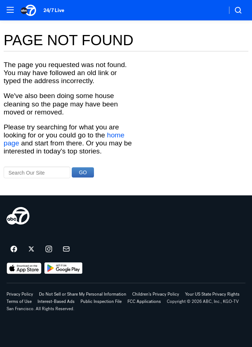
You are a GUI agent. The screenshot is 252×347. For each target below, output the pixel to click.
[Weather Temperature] (216, 10)
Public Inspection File (101, 301)
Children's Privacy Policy (155, 294)
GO (83, 172)
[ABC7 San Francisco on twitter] (31, 249)
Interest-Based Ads (56, 301)
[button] (10, 10)
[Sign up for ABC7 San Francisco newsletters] (66, 249)
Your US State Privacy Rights (212, 294)
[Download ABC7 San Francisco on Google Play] (63, 268)
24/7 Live (53, 10)
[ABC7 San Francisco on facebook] (14, 249)
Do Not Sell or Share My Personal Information (82, 294)
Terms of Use (19, 301)
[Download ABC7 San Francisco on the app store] (24, 268)
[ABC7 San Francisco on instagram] (49, 249)
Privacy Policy (20, 294)
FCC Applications (144, 301)
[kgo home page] (18, 216)
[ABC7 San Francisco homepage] (28, 10)
